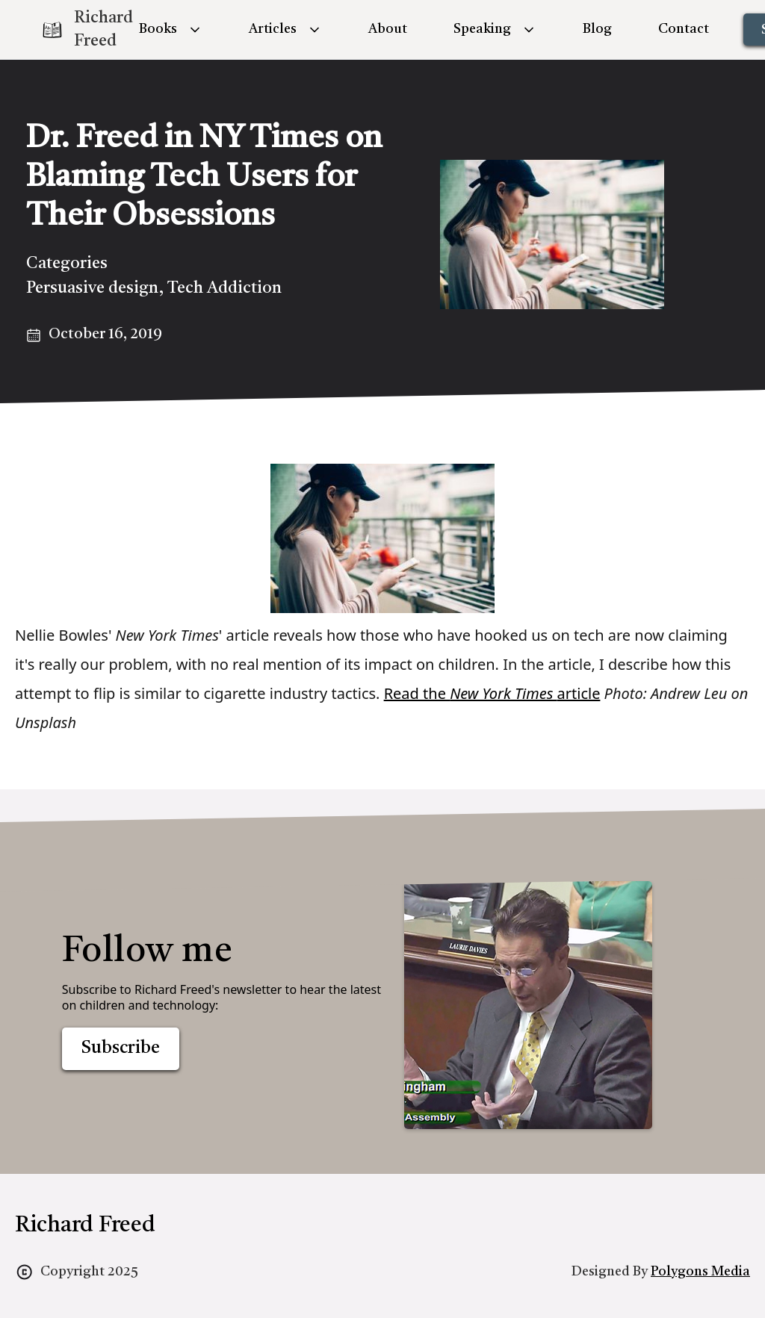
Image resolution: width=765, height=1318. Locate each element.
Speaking (482, 29)
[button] (170, 29)
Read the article (492, 693)
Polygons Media (700, 1271)
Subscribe (120, 1048)
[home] (74, 30)
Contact (683, 29)
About (387, 29)
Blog (597, 29)
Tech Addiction (224, 288)
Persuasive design (92, 288)
